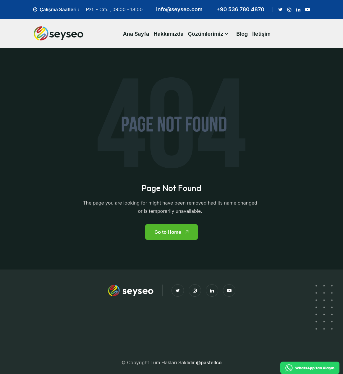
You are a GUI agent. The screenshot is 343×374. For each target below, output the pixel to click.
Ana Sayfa (136, 34)
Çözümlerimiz (206, 34)
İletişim (261, 34)
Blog (242, 34)
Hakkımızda (168, 34)
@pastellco (209, 362)
